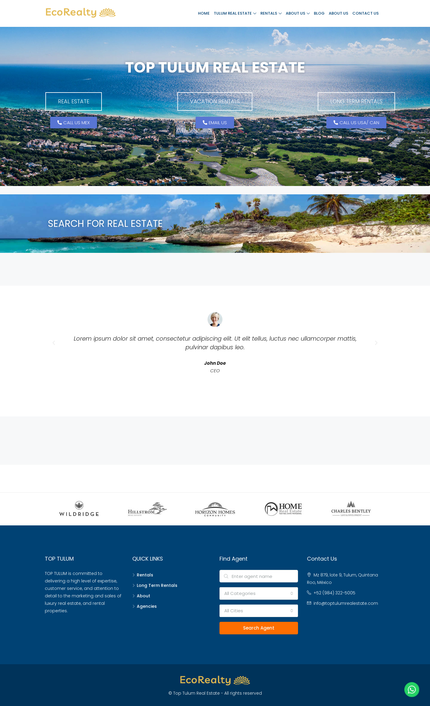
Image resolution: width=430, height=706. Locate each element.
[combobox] (258, 593)
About (143, 596)
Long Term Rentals (157, 585)
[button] (73, 101)
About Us (295, 13)
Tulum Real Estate (233, 13)
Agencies (147, 606)
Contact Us (365, 13)
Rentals (268, 13)
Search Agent (258, 628)
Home (204, 13)
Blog (319, 13)
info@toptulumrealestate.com (346, 603)
